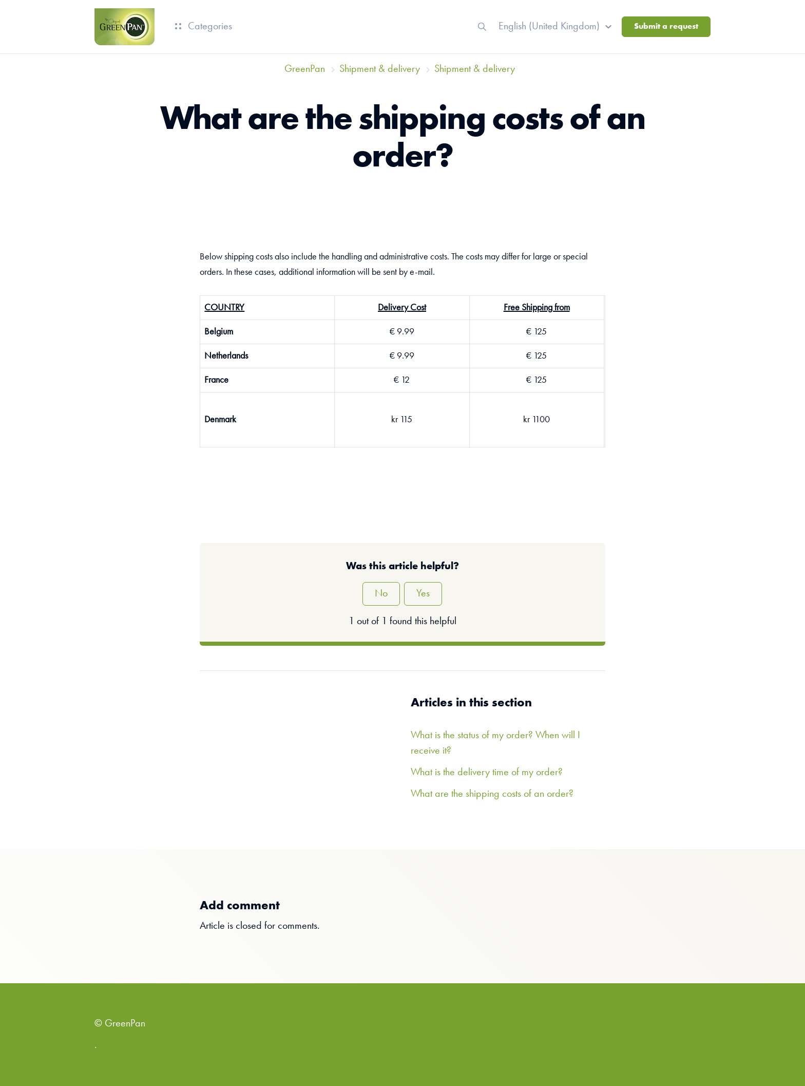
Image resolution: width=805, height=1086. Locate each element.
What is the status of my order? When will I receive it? (495, 743)
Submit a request (666, 27)
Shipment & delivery (379, 69)
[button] (557, 27)
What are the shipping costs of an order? (492, 794)
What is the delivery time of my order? (487, 772)
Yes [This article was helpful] (423, 594)
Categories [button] (203, 27)
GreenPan (304, 69)
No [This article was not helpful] (381, 594)
